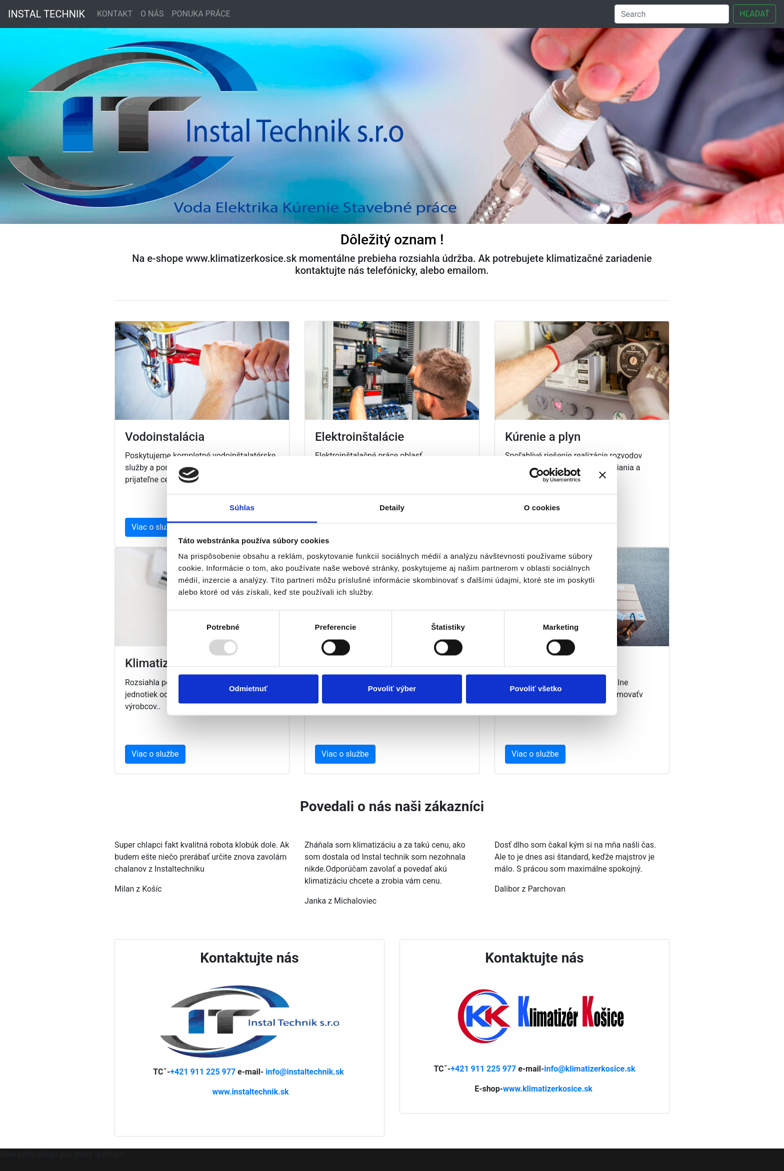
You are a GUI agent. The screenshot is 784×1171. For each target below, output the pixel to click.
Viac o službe (155, 527)
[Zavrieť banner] (602, 474)
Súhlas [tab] (242, 508)
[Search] (671, 13)
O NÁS (152, 13)
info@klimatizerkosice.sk (589, 1069)
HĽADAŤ (755, 13)
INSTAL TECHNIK (46, 14)
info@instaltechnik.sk (305, 1072)
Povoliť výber (392, 689)
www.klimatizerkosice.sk (547, 1089)
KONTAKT (114, 13)
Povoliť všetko (536, 689)
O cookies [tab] (542, 508)
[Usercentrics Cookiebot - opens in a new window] (536, 474)
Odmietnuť (248, 689)
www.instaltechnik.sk (250, 1092)
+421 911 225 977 (204, 1072)
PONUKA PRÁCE (201, 13)
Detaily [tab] (392, 508)
